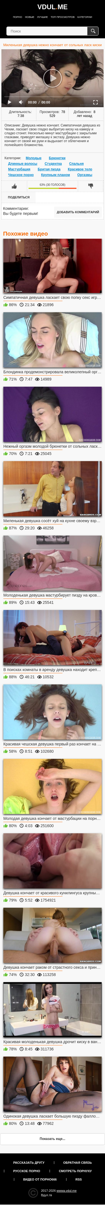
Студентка (53, 164)
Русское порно (26, 1171)
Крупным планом (55, 175)
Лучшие (42, 17)
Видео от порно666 (40, 1179)
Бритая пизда (49, 169)
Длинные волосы (22, 164)
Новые (29, 17)
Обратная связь (77, 1162)
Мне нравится (14, 186)
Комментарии (15, 208)
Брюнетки (57, 158)
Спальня (76, 164)
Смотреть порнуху (75, 1171)
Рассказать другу (29, 1162)
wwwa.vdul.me (67, 1190)
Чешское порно (21, 175)
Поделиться (18, 197)
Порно (17, 17)
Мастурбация (19, 169)
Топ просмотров (63, 17)
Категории (85, 17)
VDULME (52, 7)
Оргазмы (84, 175)
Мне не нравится (90, 186)
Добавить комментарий (78, 212)
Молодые (33, 158)
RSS (79, 1179)
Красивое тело (80, 169)
